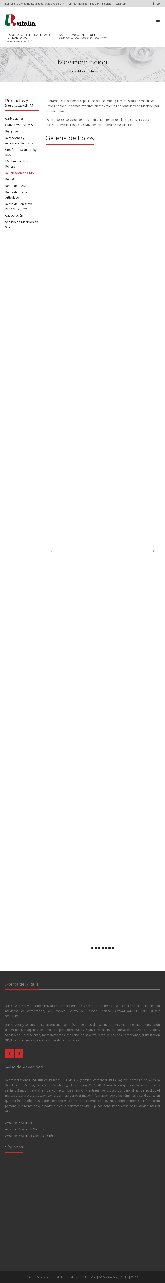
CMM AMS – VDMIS (19, 125)
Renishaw (11, 131)
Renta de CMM (15, 186)
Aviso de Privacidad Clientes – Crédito (31, 1136)
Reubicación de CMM (20, 173)
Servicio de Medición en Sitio (21, 224)
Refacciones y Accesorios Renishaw (20, 140)
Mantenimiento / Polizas (16, 163)
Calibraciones (14, 118)
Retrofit (10, 179)
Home (69, 71)
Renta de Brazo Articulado (16, 194)
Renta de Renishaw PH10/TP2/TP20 (18, 206)
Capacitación (14, 215)
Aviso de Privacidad (18, 1123)
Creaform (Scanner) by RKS (21, 152)
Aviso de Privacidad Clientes (24, 1129)
